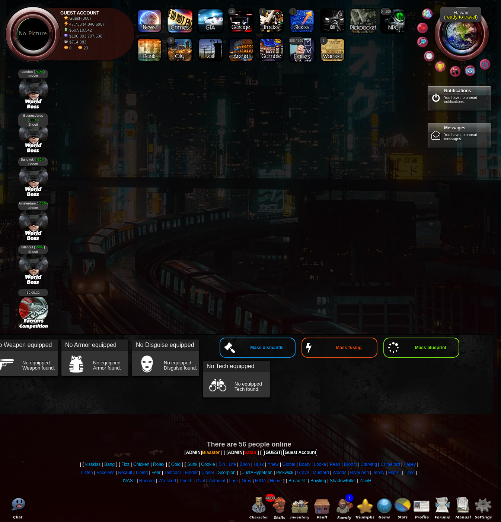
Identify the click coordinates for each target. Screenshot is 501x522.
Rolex (159, 464)
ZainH (365, 480)
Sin (221, 464)
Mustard (321, 472)
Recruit (125, 472)
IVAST (129, 480)
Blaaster (211, 452)
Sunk (192, 464)
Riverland (359, 472)
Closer (207, 472)
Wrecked (167, 480)
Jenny (378, 472)
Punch (186, 480)
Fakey (410, 464)
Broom (350, 464)
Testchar (172, 472)
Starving (369, 464)
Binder (191, 472)
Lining (142, 472)
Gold (176, 464)
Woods (340, 472)
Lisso (409, 472)
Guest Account (300, 452)
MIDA (260, 480)
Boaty (304, 464)
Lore (233, 480)
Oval (200, 480)
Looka (320, 464)
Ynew (273, 464)
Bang (109, 464)
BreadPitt (297, 480)
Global (289, 464)
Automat (217, 480)
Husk (259, 464)
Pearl (335, 464)
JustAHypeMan (257, 472)
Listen (87, 472)
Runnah (147, 480)
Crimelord (390, 464)
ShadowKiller (343, 480)
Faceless (105, 472)
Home (276, 480)
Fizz (125, 464)
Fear (156, 472)
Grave (303, 472)
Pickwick (284, 472)
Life (232, 464)
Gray (246, 480)
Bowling (318, 480)
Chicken (141, 464)
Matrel (394, 472)
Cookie (208, 464)
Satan (250, 452)
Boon (245, 464)
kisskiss (92, 464)
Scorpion (227, 472)
